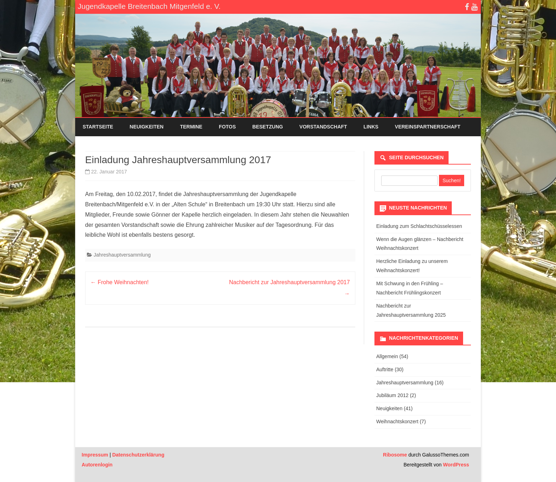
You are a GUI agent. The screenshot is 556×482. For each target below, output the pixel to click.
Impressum (95, 455)
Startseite (98, 127)
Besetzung (267, 127)
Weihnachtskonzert (397, 421)
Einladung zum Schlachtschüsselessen (419, 226)
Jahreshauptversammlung (122, 255)
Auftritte (384, 369)
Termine (191, 127)
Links (370, 127)
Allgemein (387, 356)
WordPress (455, 464)
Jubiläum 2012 (392, 395)
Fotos (227, 127)
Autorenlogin (97, 464)
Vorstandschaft (323, 127)
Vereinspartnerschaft (428, 127)
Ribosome (395, 455)
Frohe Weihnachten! (119, 282)
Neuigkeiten (147, 127)
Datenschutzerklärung (138, 455)
